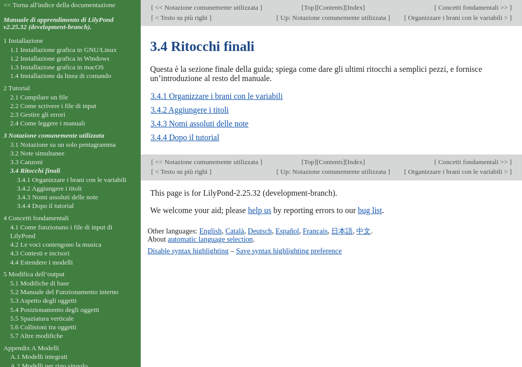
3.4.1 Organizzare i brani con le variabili (216, 96)
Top (309, 7)
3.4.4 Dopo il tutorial (184, 137)
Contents (331, 7)
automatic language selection (210, 239)
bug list (370, 210)
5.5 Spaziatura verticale (42, 318)
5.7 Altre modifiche (36, 335)
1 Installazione (23, 40)
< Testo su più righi (181, 17)
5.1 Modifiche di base (39, 283)
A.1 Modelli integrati (38, 356)
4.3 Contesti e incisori (39, 253)
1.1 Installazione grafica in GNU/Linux (63, 50)
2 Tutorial (17, 88)
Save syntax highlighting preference (289, 251)
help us (259, 210)
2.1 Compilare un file (39, 97)
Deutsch (260, 231)
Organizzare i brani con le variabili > (457, 17)
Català (234, 231)
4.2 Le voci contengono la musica (55, 244)
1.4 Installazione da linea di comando (60, 76)
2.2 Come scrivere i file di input (53, 106)
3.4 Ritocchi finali (35, 170)
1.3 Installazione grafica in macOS (57, 67)
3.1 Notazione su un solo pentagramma (63, 144)
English (210, 231)
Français (315, 231)
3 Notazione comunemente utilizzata (54, 135)
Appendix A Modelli (31, 348)
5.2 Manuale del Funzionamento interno (64, 292)
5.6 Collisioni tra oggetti (43, 327)
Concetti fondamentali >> (472, 7)
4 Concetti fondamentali (36, 218)
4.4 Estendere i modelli (41, 262)
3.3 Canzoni (26, 162)
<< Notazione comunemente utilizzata (206, 7)
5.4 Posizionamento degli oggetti (54, 309)
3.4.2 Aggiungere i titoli (189, 110)
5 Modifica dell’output (34, 274)
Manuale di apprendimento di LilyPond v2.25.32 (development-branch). (59, 23)
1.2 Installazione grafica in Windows (60, 58)
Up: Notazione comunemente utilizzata (333, 17)
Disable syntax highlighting (187, 251)
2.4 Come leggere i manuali (47, 123)
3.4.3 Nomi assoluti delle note (199, 123)
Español (287, 231)
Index (354, 7)
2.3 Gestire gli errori (37, 114)
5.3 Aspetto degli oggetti (43, 300)
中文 (363, 231)
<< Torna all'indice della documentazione (60, 5)
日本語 (342, 231)
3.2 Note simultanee (37, 153)
